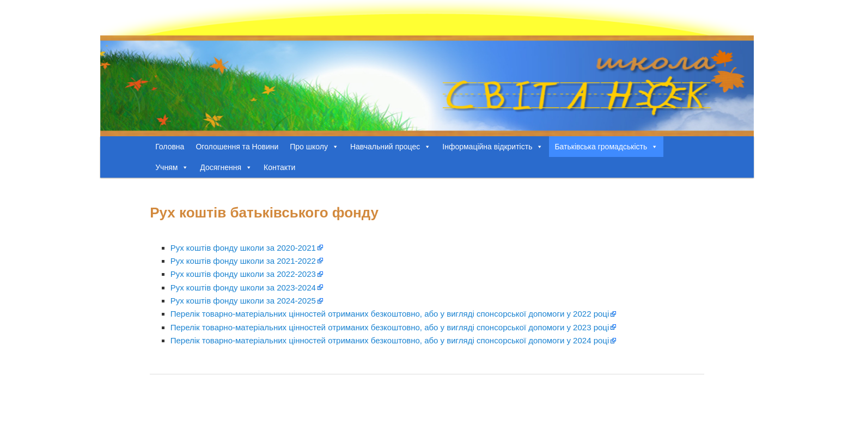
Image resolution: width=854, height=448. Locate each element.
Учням (171, 167)
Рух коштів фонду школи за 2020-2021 (243, 247)
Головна (169, 146)
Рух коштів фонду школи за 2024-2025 (243, 300)
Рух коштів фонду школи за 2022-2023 (243, 274)
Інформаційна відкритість (492, 146)
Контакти (279, 167)
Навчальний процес (390, 146)
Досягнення (226, 167)
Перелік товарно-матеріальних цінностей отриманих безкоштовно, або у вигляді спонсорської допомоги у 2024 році (389, 340)
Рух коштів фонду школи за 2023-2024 (243, 287)
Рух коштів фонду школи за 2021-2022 (243, 260)
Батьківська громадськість (606, 146)
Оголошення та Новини (237, 146)
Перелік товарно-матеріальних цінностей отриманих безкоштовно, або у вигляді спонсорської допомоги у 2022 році (389, 313)
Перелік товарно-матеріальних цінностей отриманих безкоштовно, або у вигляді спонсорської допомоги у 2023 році (389, 327)
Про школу (314, 146)
